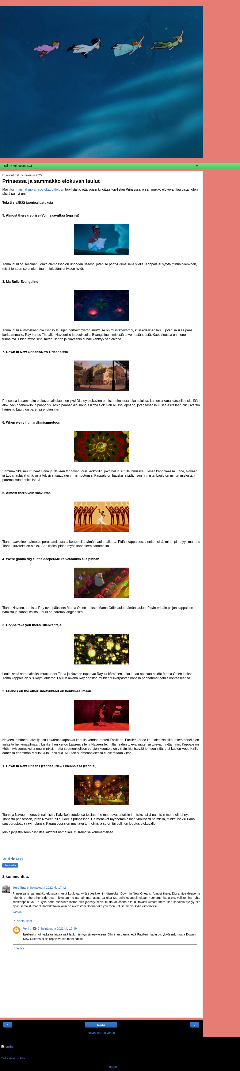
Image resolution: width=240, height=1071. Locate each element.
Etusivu (101, 1024)
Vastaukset (24, 921)
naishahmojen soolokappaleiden (40, 189)
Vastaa (17, 912)
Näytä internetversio (101, 1032)
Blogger (112, 1066)
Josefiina (19, 887)
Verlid (27, 928)
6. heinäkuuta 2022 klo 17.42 (46, 887)
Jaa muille (10, 865)
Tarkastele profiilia (13, 1058)
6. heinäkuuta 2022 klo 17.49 (57, 928)
